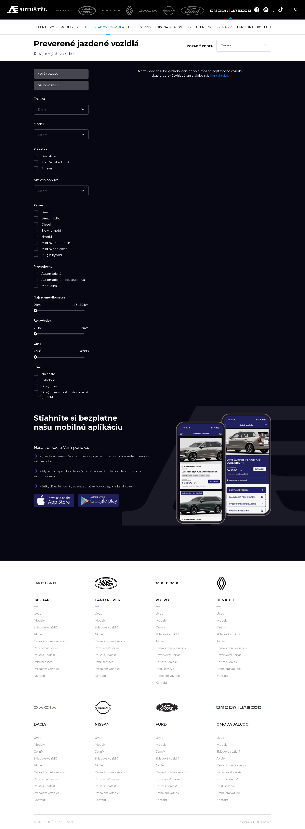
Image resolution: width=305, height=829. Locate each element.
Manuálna (45, 286)
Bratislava (45, 156)
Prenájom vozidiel (46, 669)
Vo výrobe (45, 386)
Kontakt (264, 27)
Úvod (37, 613)
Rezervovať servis (46, 648)
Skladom (44, 380)
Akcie (132, 27)
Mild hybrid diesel (51, 249)
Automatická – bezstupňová (59, 280)
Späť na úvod (45, 27)
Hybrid (43, 237)
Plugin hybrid (48, 255)
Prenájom (225, 27)
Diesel (42, 224)
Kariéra (244, 822)
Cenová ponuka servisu (50, 641)
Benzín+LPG (47, 218)
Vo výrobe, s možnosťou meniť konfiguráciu (61, 394)
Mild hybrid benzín (52, 243)
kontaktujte (219, 75)
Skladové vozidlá (108, 27)
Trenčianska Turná (51, 162)
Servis (145, 27)
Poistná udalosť (169, 27)
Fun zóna (245, 27)
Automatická (47, 274)
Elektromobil (48, 230)
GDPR (255, 822)
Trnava (43, 168)
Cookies (266, 822)
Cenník (83, 27)
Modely (67, 27)
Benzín (43, 212)
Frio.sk (69, 822)
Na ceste (44, 374)
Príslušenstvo (200, 27)
